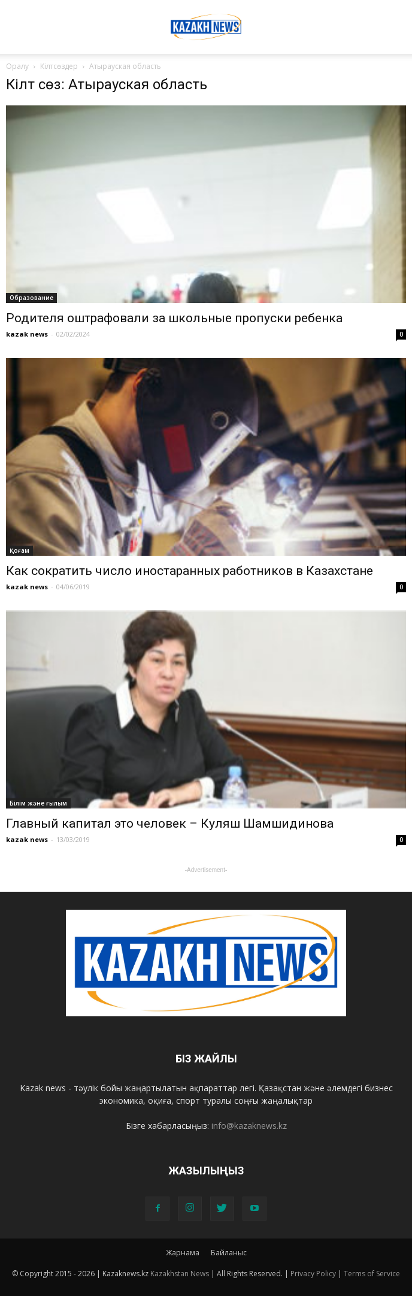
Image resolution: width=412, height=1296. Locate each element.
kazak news (27, 333)
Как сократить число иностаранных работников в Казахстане (189, 571)
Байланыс (229, 1252)
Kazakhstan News (179, 1273)
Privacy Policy (313, 1273)
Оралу (17, 66)
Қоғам (19, 550)
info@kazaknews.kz (249, 1125)
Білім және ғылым (38, 803)
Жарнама (182, 1252)
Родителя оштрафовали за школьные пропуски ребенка (174, 318)
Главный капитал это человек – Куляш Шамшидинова (170, 823)
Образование (31, 297)
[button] (395, 16)
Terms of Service (372, 1273)
